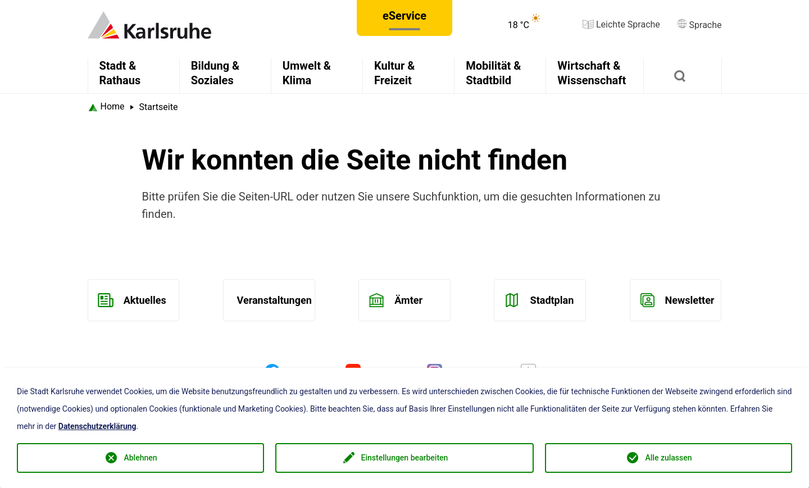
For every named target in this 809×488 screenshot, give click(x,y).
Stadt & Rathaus (120, 73)
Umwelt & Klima (307, 73)
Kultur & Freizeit (394, 73)
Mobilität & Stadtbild (493, 73)
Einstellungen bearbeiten (404, 457)
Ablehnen (140, 457)
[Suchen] (682, 76)
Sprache (699, 25)
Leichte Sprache (621, 24)
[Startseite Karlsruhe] (106, 107)
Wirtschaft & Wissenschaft (591, 73)
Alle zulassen (668, 457)
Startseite (158, 107)
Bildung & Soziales (215, 73)
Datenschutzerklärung (97, 426)
